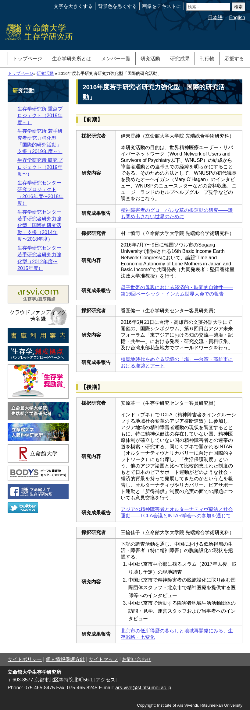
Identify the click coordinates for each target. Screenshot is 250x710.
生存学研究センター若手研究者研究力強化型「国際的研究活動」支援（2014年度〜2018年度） (39, 225)
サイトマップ (103, 659)
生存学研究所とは (71, 58)
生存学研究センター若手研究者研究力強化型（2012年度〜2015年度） (39, 258)
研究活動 (150, 58)
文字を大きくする (73, 6)
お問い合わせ (136, 659)
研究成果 (180, 58)
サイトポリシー (25, 659)
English (237, 17)
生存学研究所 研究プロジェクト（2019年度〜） (39, 167)
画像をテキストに (161, 6)
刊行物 (207, 58)
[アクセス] (106, 679)
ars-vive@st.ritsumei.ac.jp (143, 687)
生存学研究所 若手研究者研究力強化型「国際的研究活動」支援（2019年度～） (39, 141)
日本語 (215, 17)
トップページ (27, 58)
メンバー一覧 (115, 58)
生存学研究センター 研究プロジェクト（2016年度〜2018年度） (40, 193)
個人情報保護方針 (65, 659)
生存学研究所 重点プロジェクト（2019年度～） (39, 115)
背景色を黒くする (117, 6)
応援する (234, 58)
